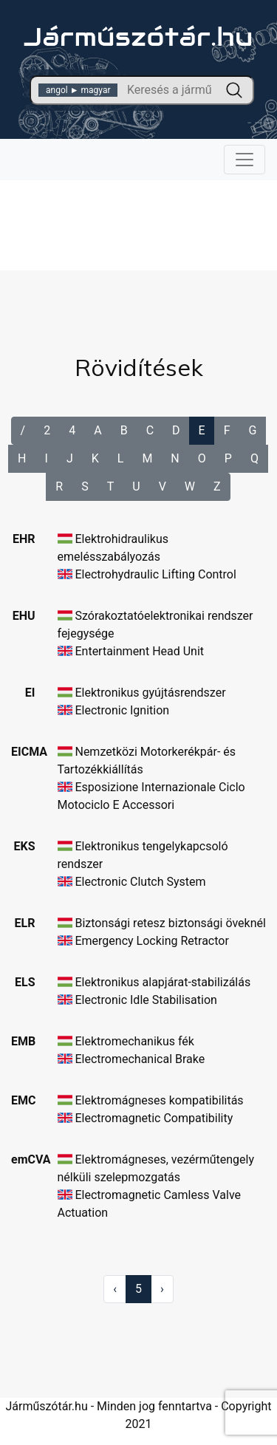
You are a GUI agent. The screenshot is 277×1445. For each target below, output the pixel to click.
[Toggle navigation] (244, 159)
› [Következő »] (162, 1289)
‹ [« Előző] (115, 1289)
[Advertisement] (139, 213)
